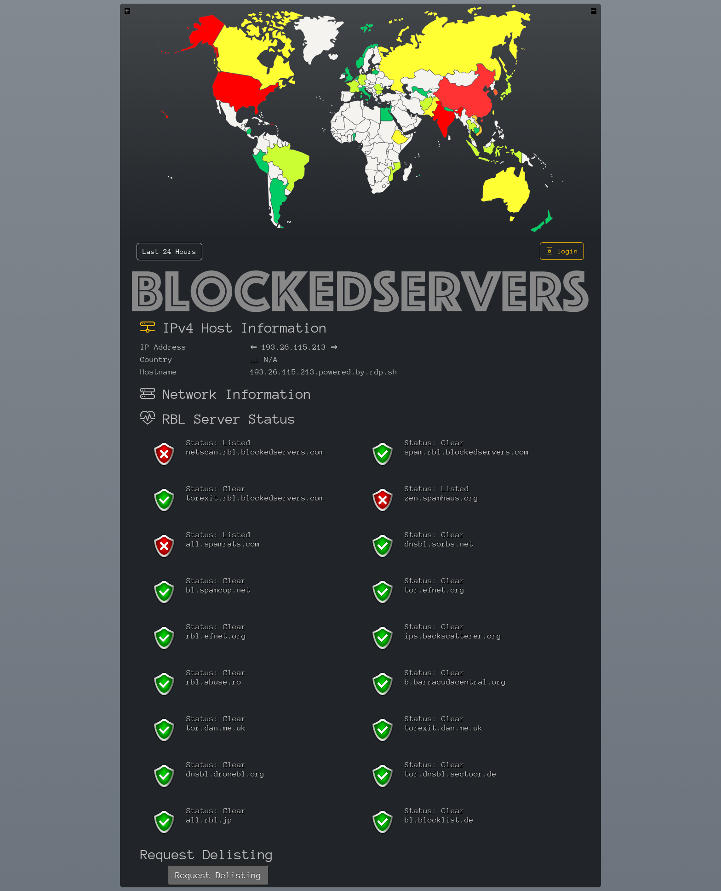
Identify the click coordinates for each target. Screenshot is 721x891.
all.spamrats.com (223, 544)
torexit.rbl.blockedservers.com (255, 498)
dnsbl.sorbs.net (439, 544)
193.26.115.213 (294, 347)
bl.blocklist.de (439, 820)
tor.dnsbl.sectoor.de (451, 774)
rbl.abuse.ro (213, 682)
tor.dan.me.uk (216, 728)
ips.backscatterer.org (453, 636)
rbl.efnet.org (216, 636)
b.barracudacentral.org (455, 682)
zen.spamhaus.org (441, 498)
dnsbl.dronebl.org (225, 774)
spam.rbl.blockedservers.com (467, 452)
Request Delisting (218, 875)
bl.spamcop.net (218, 590)
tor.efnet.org (434, 590)
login (562, 251)
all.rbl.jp (209, 820)
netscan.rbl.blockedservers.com (255, 452)
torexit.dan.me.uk (444, 728)
